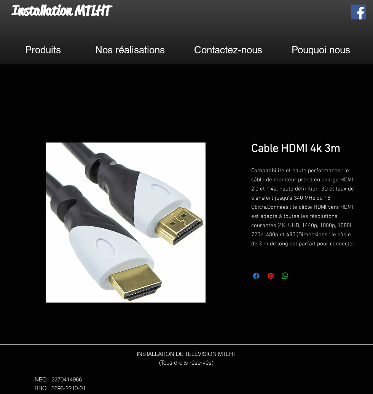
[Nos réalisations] (130, 50)
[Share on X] (299, 275)
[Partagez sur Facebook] (256, 275)
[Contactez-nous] (228, 50)
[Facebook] (358, 12)
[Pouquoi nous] (320, 50)
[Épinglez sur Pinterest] (270, 275)
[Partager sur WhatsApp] (285, 275)
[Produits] (42, 50)
